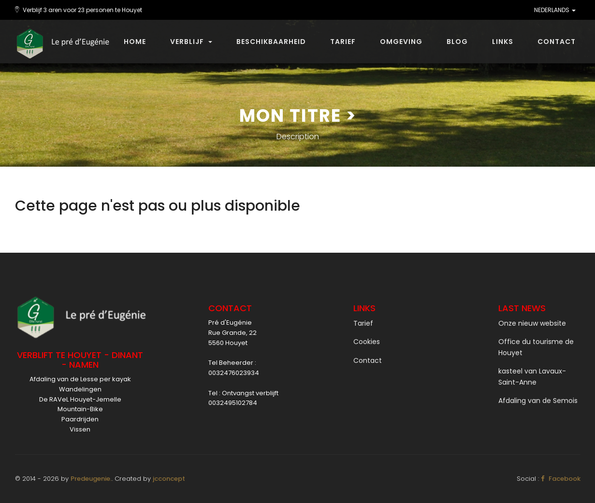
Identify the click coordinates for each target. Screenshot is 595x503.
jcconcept (169, 478)
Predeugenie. (91, 478)
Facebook (560, 478)
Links (502, 41)
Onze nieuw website (532, 323)
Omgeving (401, 41)
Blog (457, 41)
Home (135, 41)
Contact (556, 41)
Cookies (366, 341)
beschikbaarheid (271, 41)
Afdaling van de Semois (538, 400)
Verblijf (191, 41)
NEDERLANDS (555, 10)
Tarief (343, 41)
